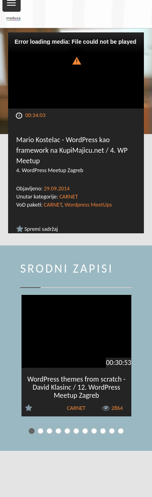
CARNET (68, 196)
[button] (76, 60)
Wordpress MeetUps (88, 204)
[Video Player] (76, 70)
